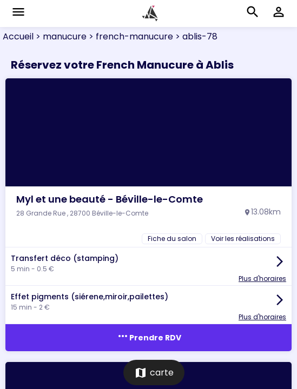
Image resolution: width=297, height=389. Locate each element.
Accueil (18, 36)
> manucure (60, 36)
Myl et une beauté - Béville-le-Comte (109, 199)
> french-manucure (130, 36)
